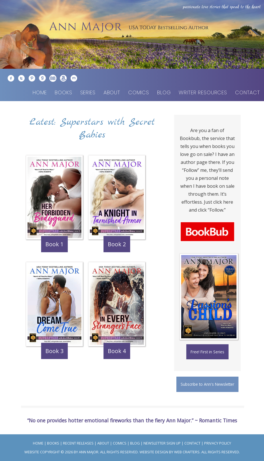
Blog (164, 92)
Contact (247, 92)
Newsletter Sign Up (162, 443)
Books (63, 92)
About (112, 92)
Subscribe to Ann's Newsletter (207, 384)
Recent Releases (78, 443)
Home (40, 92)
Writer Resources (203, 92)
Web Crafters (187, 451)
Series (88, 92)
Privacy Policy (217, 443)
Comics (138, 92)
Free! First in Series (207, 351)
